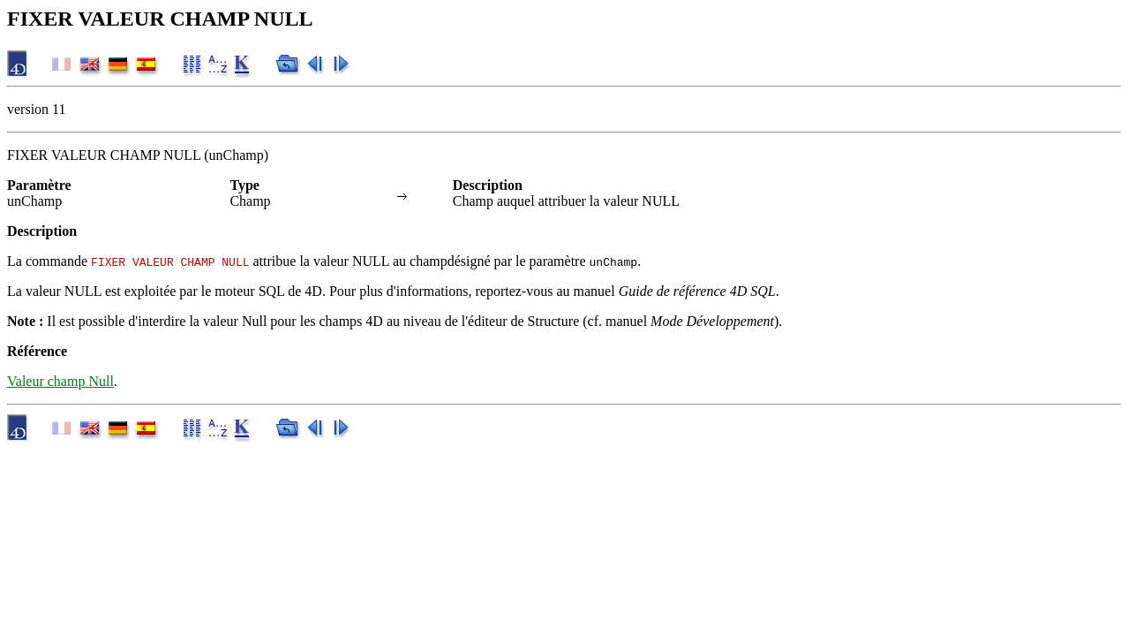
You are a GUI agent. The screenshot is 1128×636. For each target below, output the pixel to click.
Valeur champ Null (60, 381)
